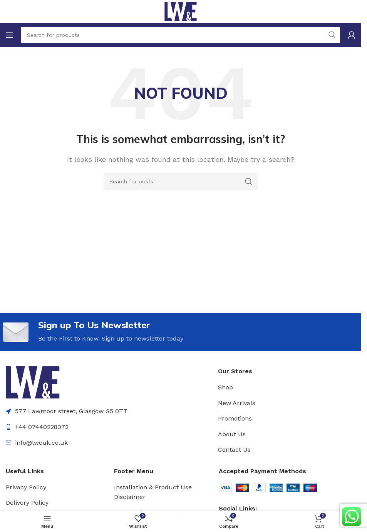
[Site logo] (180, 11)
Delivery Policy (27, 502)
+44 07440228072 (42, 427)
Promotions (235, 418)
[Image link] (33, 382)
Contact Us (234, 450)
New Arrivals (236, 403)
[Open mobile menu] (9, 35)
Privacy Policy (26, 487)
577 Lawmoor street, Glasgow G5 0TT (71, 411)
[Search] (181, 181)
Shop (225, 387)
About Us (232, 434)
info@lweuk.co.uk (41, 442)
